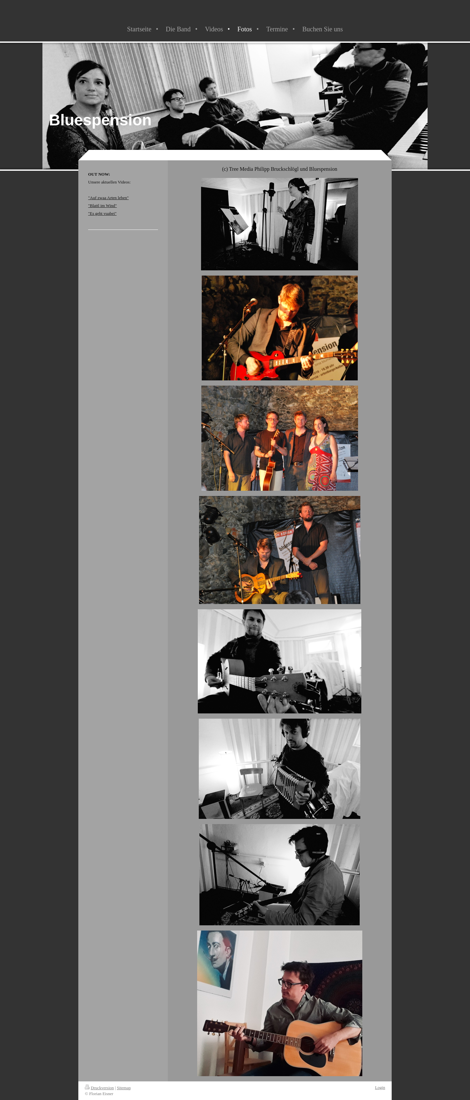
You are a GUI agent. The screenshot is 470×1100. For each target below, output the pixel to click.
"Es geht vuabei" (102, 213)
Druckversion (99, 1087)
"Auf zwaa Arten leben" (108, 197)
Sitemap (124, 1087)
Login (380, 1087)
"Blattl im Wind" (102, 205)
